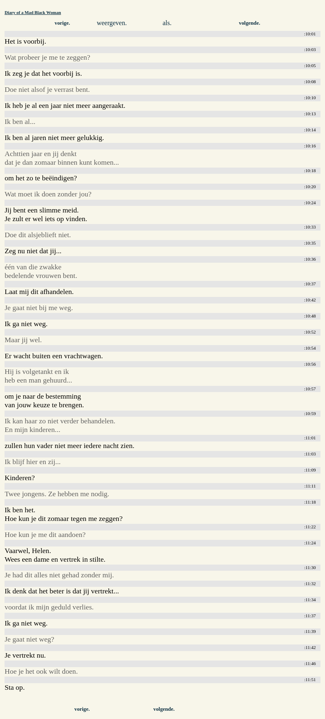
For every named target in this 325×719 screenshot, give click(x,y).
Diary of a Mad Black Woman (33, 12)
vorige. (62, 23)
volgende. (249, 23)
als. (167, 22)
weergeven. (112, 22)
